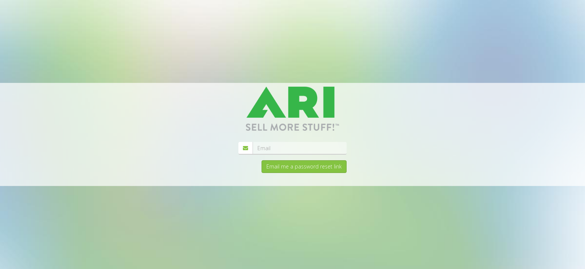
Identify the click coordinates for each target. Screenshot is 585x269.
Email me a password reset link (304, 166)
